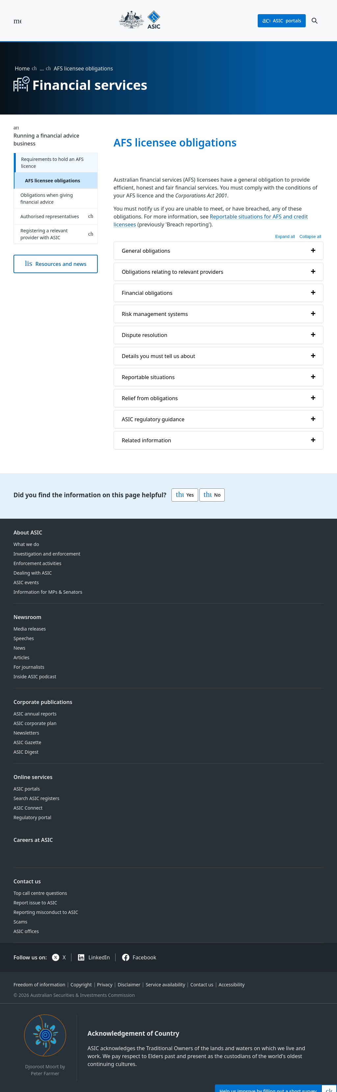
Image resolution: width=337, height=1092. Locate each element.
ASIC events (26, 582)
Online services (32, 777)
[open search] (315, 21)
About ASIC (27, 532)
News (19, 648)
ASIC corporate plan (35, 723)
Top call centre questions (40, 893)
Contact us (27, 881)
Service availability (165, 984)
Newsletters (26, 733)
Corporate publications (42, 702)
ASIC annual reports (35, 714)
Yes (185, 495)
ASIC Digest (26, 752)
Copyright (81, 984)
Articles (21, 657)
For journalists (28, 667)
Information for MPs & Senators (47, 592)
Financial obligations (147, 293)
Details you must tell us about (158, 356)
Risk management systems (155, 314)
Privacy (105, 984)
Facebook (144, 957)
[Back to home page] (139, 21)
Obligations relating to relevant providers (172, 271)
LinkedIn (99, 957)
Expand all (285, 236)
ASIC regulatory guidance (153, 419)
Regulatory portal (32, 817)
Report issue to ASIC (35, 902)
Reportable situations (148, 377)
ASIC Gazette (27, 742)
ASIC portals (26, 789)
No (212, 495)
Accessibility (232, 984)
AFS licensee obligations (52, 180)
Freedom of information (39, 984)
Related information (146, 440)
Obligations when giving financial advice (46, 198)
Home (22, 68)
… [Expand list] (41, 68)
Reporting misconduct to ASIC (45, 912)
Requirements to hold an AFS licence (52, 162)
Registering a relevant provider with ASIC (44, 234)
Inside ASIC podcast (34, 676)
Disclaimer (129, 984)
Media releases (29, 629)
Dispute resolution (144, 335)
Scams (20, 922)
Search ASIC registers (36, 798)
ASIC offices (26, 931)
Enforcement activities (37, 563)
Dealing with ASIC (32, 573)
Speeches (23, 638)
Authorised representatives (49, 216)
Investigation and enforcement (46, 554)
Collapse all (310, 236)
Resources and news (55, 264)
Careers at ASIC (33, 840)
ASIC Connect (27, 808)
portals (281, 20)
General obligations (146, 250)
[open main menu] (17, 21)
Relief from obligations (150, 398)
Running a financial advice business (46, 139)
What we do (26, 544)
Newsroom (27, 617)
